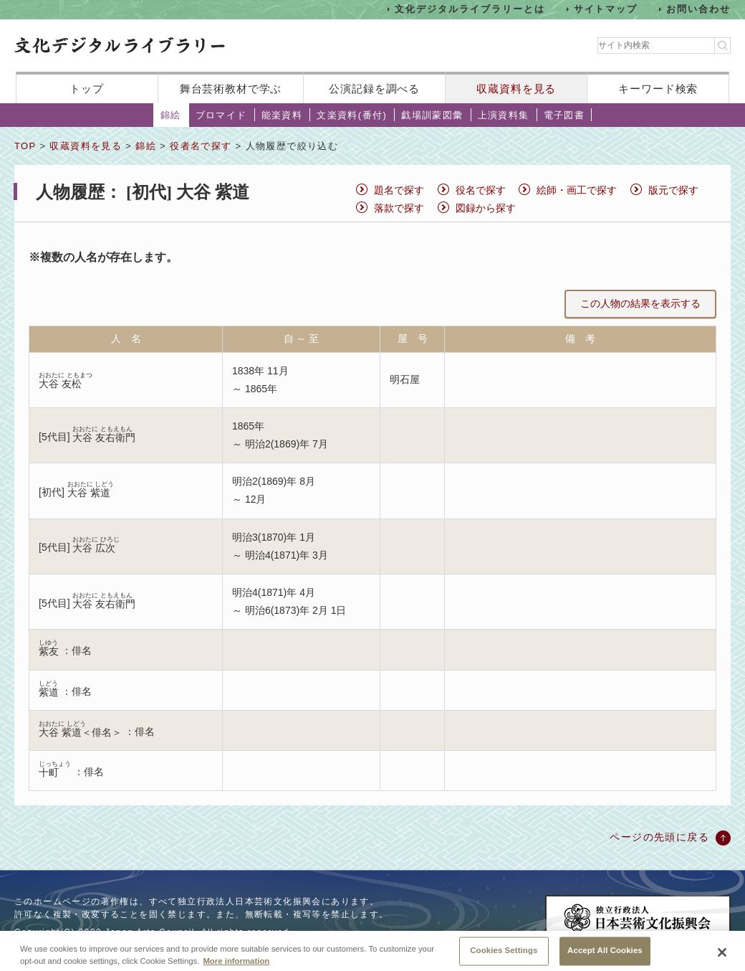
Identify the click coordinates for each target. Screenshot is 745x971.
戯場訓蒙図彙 (432, 115)
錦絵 (170, 115)
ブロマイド (221, 115)
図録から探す (486, 208)
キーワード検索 (658, 88)
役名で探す (481, 190)
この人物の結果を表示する (640, 303)
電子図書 (564, 115)
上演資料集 (503, 115)
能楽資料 (282, 115)
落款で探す (399, 208)
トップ (86, 88)
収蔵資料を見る (516, 88)
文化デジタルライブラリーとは (469, 9)
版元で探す (673, 190)
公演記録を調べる (374, 88)
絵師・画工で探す (577, 190)
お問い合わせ (698, 9)
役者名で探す (200, 146)
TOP (25, 146)
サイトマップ (606, 9)
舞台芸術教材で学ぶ (231, 88)
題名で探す (399, 190)
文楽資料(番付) (352, 115)
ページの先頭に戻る (659, 837)
